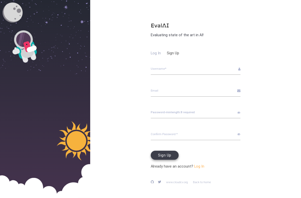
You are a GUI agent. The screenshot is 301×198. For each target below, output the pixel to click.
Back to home (202, 182)
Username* (158, 68)
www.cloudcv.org (177, 182)
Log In (156, 53)
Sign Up (173, 53)
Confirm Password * (164, 134)
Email (154, 90)
